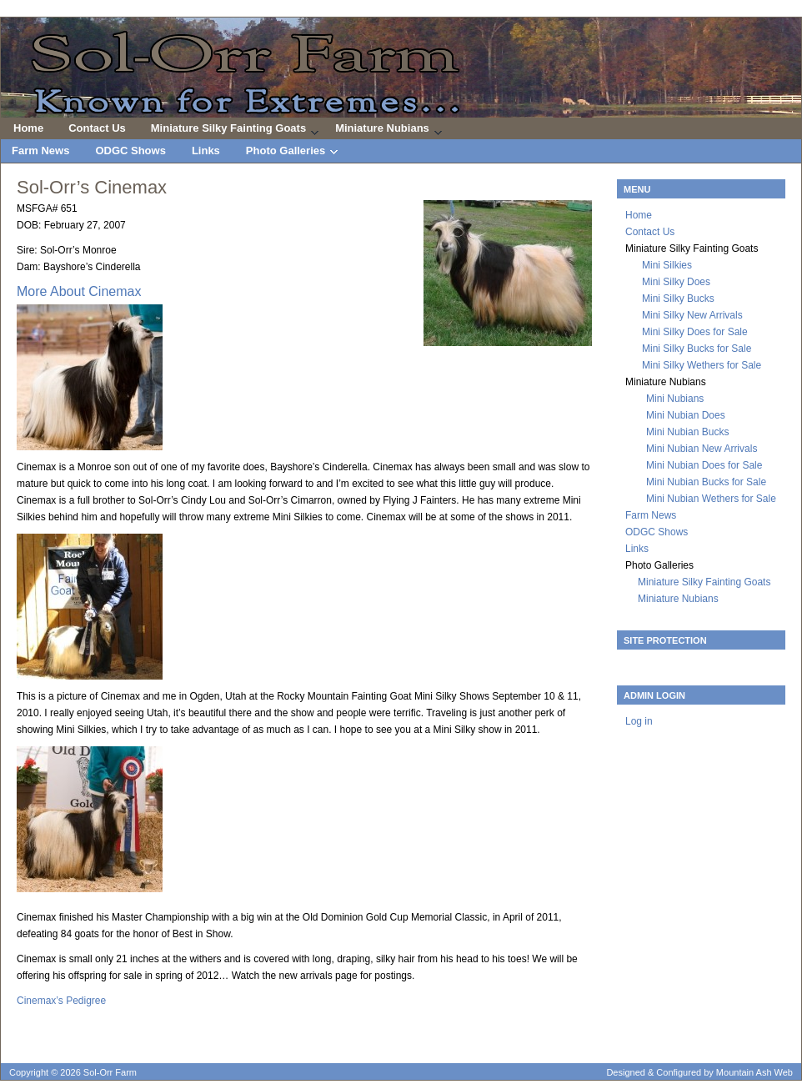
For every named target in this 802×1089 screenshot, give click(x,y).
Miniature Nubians (382, 130)
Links (206, 150)
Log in (639, 721)
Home (28, 128)
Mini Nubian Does (685, 415)
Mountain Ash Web (754, 1072)
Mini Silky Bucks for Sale (696, 348)
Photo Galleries (286, 153)
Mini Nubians (675, 398)
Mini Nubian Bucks (687, 432)
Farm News (40, 150)
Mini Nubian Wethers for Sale (711, 498)
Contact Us (97, 128)
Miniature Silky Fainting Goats (228, 130)
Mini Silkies (667, 265)
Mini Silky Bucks (678, 298)
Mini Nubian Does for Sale (704, 465)
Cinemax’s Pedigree (61, 1000)
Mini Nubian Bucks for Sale (706, 482)
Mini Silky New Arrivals (692, 315)
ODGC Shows (130, 150)
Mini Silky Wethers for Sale (701, 365)
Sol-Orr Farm (401, 69)
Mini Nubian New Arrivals (701, 448)
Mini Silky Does (676, 282)
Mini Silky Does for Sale (695, 332)
